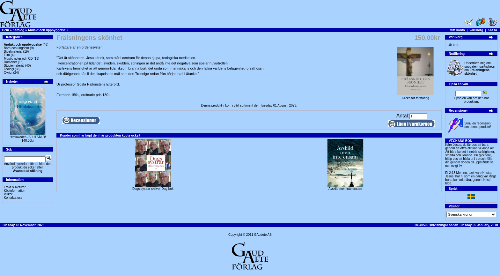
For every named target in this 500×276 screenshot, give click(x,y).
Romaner (10, 62)
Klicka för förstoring (415, 96)
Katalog (18, 30)
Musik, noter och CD (18, 58)
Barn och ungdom (16, 48)
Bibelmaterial (13, 51)
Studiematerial (14, 65)
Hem (5, 30)
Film (7, 55)
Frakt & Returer (15, 187)
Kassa (492, 30)
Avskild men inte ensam (345, 188)
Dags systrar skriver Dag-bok (152, 188)
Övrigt (8, 72)
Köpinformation (14, 190)
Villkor (8, 194)
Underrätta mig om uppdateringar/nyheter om (480, 68)
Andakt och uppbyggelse (47, 30)
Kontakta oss (13, 197)
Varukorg (476, 30)
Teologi (9, 69)
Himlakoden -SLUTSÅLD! (28, 137)
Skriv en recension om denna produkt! (477, 125)
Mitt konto (457, 30)
